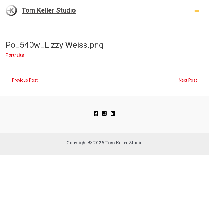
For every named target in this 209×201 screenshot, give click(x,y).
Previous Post (22, 80)
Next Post (190, 80)
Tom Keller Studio (49, 10)
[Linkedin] (112, 113)
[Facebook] (95, 113)
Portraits (15, 55)
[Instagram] (104, 113)
